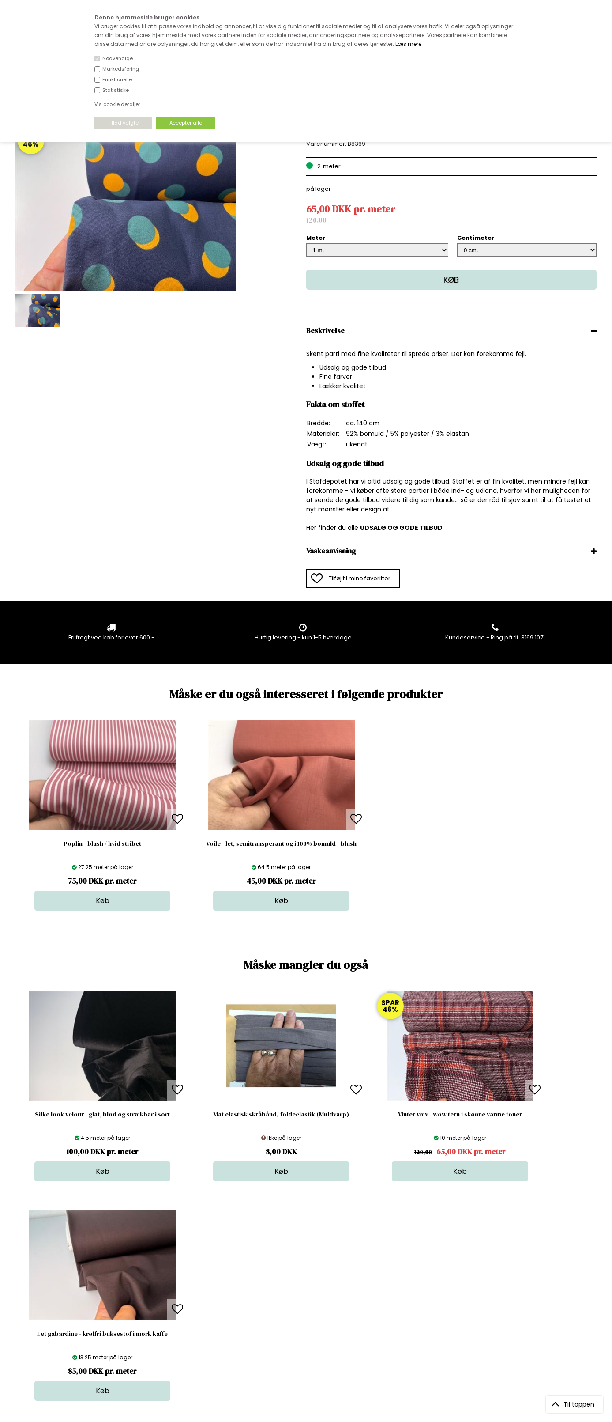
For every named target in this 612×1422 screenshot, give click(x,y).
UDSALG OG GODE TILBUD (401, 527)
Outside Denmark (180, 1302)
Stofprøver (309, 1320)
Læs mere (408, 44)
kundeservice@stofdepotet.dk (59, 1311)
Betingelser (171, 1311)
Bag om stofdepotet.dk (188, 1276)
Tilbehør (305, 1294)
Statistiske (115, 90)
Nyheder (306, 1302)
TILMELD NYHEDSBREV (512, 1287)
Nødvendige (117, 58)
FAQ (160, 1285)
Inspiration (309, 1329)
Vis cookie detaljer (117, 104)
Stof (299, 1267)
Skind (301, 1276)
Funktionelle (117, 79)
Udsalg (304, 1311)
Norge (164, 1294)
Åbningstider (173, 1267)
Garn (301, 1285)
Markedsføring (120, 68)
